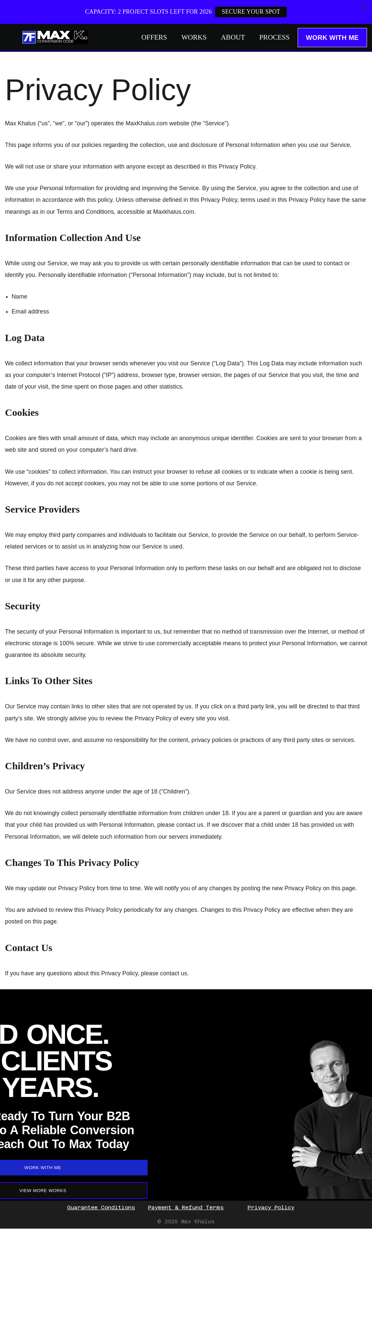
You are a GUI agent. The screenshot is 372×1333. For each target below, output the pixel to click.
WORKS (184, 37)
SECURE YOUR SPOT (251, 11)
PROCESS (272, 37)
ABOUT (227, 37)
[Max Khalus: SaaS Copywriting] (55, 37)
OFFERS (141, 37)
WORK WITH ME (332, 37)
